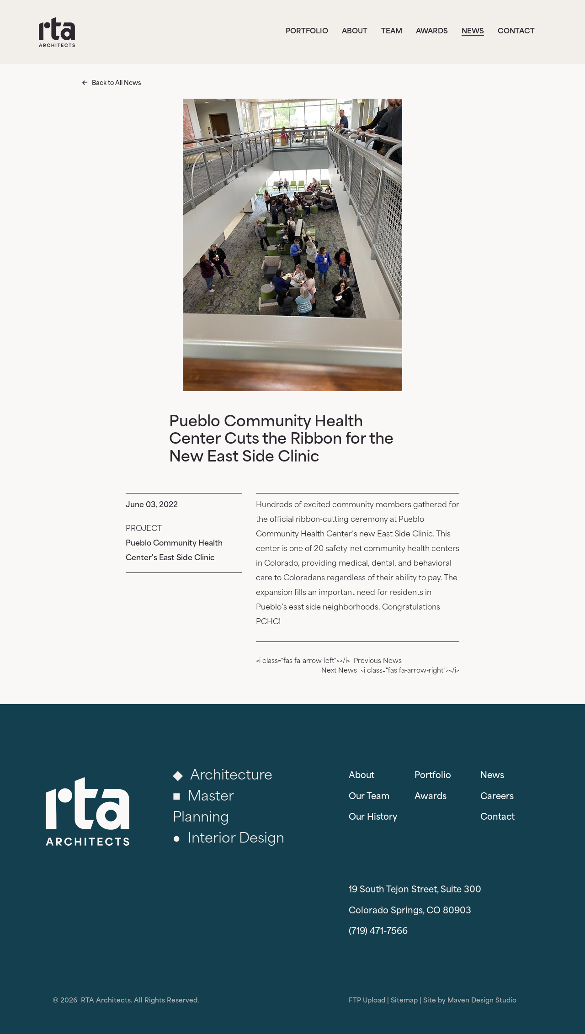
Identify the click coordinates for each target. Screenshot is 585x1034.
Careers (497, 797)
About (354, 31)
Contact (516, 31)
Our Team (369, 797)
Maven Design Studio (481, 1000)
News (473, 31)
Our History (373, 817)
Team (391, 31)
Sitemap (404, 1000)
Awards (432, 31)
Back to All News (116, 83)
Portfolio (307, 31)
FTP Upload (367, 1000)
